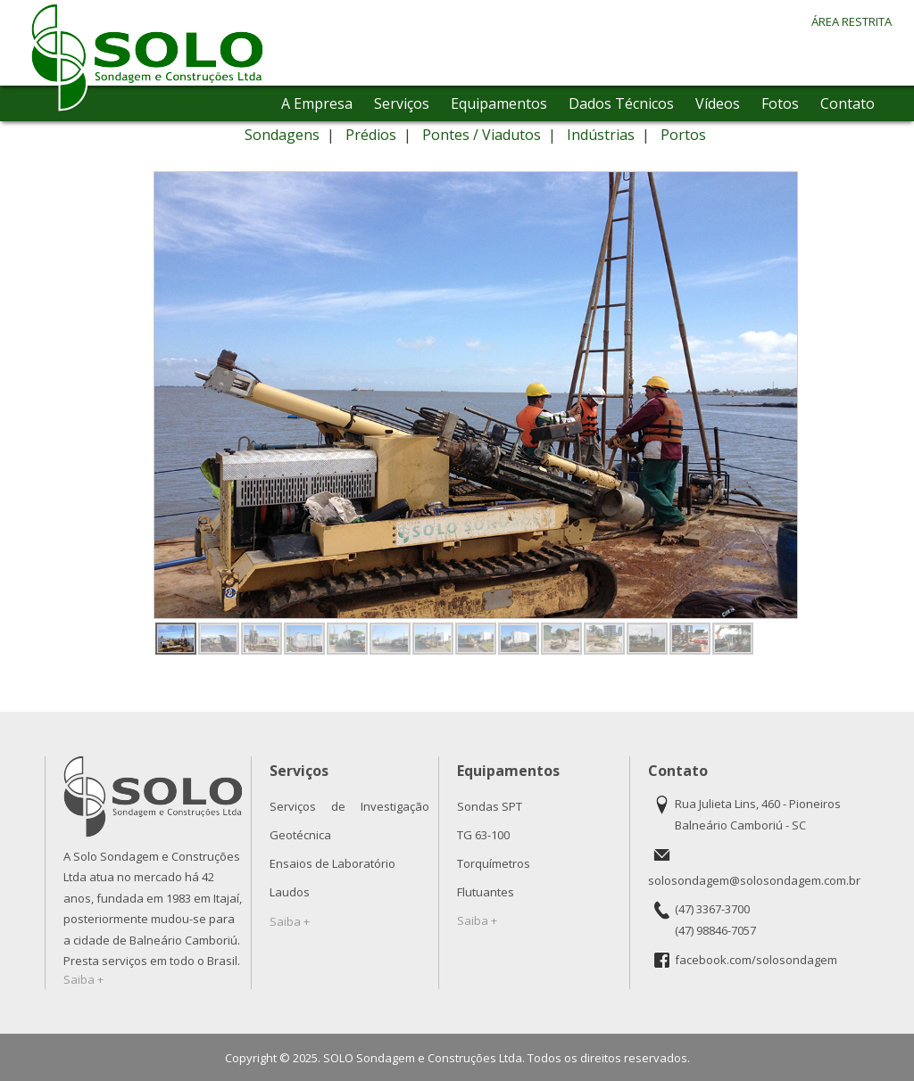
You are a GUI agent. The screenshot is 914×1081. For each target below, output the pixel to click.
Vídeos (717, 103)
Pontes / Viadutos (481, 134)
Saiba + (83, 979)
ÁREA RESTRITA (851, 21)
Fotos (780, 103)
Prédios (370, 134)
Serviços (401, 103)
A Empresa (317, 103)
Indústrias (601, 134)
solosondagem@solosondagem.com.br (754, 880)
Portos (683, 134)
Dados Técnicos (621, 103)
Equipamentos (499, 103)
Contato (847, 103)
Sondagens (282, 134)
